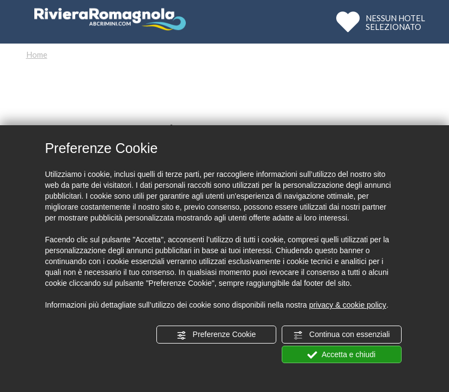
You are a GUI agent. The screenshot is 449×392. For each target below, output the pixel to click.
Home (36, 54)
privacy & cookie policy (347, 305)
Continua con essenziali (341, 335)
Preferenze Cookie (216, 335)
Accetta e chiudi (341, 355)
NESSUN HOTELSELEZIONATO (395, 22)
